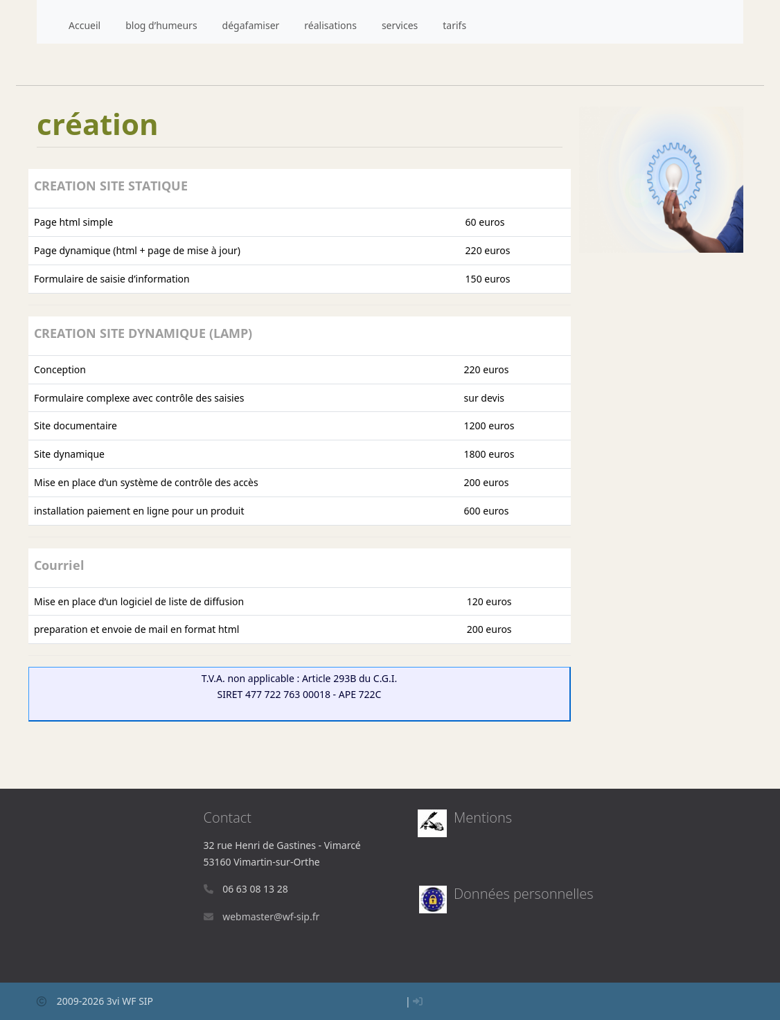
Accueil (84, 25)
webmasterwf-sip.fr (270, 916)
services (400, 25)
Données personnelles (524, 893)
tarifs (454, 25)
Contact (227, 817)
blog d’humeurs (161, 25)
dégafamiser (251, 25)
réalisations (330, 25)
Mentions (483, 817)
